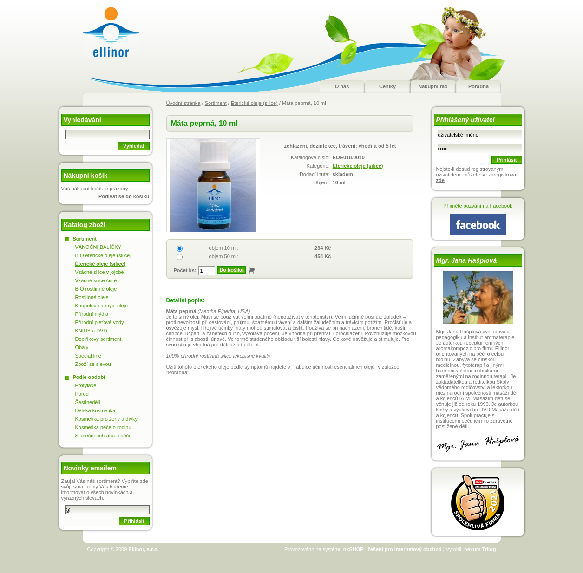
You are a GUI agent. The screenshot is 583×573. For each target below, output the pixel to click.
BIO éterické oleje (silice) (103, 255)
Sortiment (216, 103)
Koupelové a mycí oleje (101, 305)
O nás (342, 86)
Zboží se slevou (93, 364)
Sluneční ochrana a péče (103, 435)
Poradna (478, 86)
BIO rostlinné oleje (96, 289)
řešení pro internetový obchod (404, 549)
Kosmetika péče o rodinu (103, 427)
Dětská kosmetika (95, 410)
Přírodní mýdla (92, 314)
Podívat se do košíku (123, 196)
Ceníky (387, 86)
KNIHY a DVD (91, 330)
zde (440, 180)
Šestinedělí (87, 402)
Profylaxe (86, 385)
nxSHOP (353, 549)
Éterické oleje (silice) (254, 103)
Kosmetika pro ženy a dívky (106, 419)
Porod (82, 394)
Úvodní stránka (183, 103)
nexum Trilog (480, 549)
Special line (88, 355)
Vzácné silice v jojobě (99, 272)
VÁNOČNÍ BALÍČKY (98, 247)
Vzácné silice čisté (96, 280)
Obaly (82, 347)
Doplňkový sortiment (98, 339)
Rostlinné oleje (92, 297)
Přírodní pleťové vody (99, 322)
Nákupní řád (433, 86)
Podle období (89, 377)
